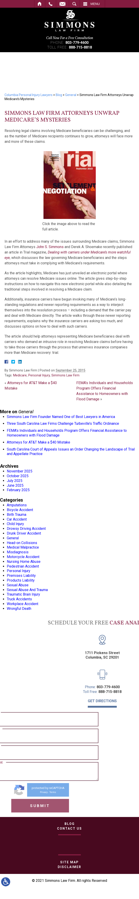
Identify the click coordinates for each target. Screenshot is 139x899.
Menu (95, 4)
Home (39, 4)
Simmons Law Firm (65, 375)
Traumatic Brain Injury (23, 594)
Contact (62, 4)
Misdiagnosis (18, 552)
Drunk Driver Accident (24, 533)
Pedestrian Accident (23, 566)
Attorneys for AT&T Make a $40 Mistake (38, 442)
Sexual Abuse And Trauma (27, 590)
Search (74, 4)
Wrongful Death (19, 608)
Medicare (20, 375)
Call (50, 4)
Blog (59, 95)
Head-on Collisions (22, 543)
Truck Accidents (19, 599)
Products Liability (21, 580)
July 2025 (14, 481)
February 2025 (18, 490)
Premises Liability (21, 575)
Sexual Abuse (18, 585)
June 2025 (15, 485)
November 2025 (19, 471)
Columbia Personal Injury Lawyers (29, 95)
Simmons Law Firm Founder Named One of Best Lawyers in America (61, 417)
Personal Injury (39, 375)
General (70, 95)
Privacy (16, 792)
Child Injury (15, 524)
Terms (25, 792)
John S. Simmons (50, 247)
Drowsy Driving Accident (26, 528)
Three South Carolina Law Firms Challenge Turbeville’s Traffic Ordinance (63, 423)
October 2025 (18, 476)
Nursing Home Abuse (24, 561)
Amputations (17, 505)
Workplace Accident (22, 604)
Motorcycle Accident (23, 557)
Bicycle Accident (20, 510)
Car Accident (17, 519)
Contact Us (69, 828)
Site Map (69, 862)
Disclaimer (69, 867)
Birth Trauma (16, 514)
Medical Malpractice (23, 547)
